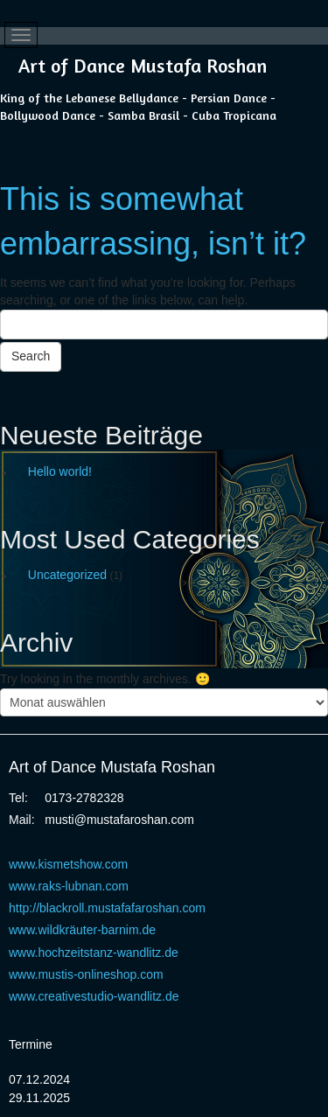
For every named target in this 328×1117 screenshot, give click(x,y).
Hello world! (60, 471)
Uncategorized (67, 575)
